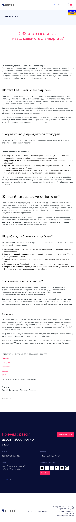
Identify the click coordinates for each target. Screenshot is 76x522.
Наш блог (44, 473)
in (52, 468)
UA (55, 5)
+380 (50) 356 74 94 (50, 456)
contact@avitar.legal (11, 456)
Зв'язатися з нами (66, 434)
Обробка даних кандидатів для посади (64, 512)
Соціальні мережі (47, 462)
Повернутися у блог (12, 16)
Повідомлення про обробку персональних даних (63, 508)
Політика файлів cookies (65, 516)
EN (58, 5)
